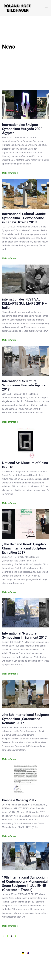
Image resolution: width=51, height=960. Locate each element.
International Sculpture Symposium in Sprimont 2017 (24, 635)
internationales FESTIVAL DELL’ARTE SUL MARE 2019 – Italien (24, 303)
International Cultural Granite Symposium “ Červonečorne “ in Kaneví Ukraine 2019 (24, 218)
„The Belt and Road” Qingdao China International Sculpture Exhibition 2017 (24, 548)
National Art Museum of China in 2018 (25, 465)
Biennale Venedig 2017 (19, 800)
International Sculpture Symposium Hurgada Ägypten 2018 (24, 385)
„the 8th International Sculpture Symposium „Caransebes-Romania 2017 (25, 719)
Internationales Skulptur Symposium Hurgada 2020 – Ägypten (23, 129)
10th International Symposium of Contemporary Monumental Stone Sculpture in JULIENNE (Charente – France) (25, 883)
